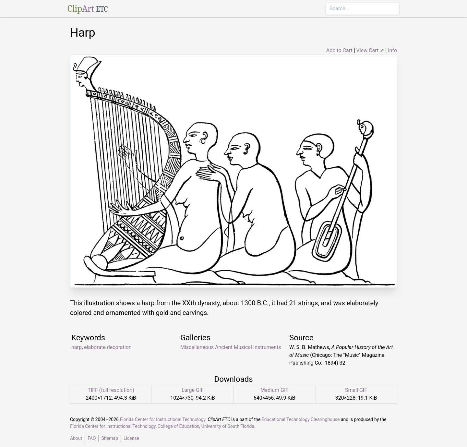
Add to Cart (339, 50)
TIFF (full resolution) (111, 390)
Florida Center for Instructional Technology (162, 419)
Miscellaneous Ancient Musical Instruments (230, 347)
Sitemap (110, 438)
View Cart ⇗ (370, 50)
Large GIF (193, 390)
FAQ (92, 438)
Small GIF (356, 390)
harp (76, 347)
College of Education (178, 426)
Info (392, 50)
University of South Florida (227, 426)
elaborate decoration (108, 347)
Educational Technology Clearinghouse (301, 419)
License (131, 438)
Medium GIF (274, 390)
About (76, 438)
